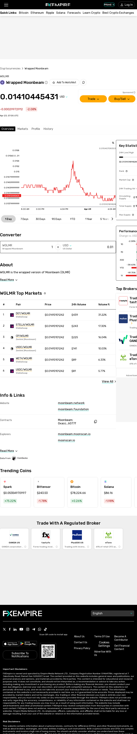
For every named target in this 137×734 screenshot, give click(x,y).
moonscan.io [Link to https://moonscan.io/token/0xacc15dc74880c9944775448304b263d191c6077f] (66, 440)
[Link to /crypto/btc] (24, 12)
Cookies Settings (104, 644)
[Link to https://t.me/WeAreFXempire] (33, 629)
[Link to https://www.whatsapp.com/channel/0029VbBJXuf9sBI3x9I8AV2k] (39, 630)
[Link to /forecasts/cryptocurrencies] (74, 12)
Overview (7, 129)
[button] (6, 5)
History (48, 129)
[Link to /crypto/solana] (60, 12)
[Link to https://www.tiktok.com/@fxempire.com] (45, 630)
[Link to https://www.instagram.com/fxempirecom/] (27, 630)
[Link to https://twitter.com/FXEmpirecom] (4, 629)
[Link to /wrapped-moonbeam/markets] (109, 381)
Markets (22, 129)
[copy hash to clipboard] (95, 421)
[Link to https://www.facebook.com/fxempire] (10, 629)
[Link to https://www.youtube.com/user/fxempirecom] (21, 629)
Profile (36, 129)
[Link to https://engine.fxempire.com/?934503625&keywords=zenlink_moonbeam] (26, 337)
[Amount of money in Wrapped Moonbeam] (39, 247)
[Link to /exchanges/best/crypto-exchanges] (118, 12)
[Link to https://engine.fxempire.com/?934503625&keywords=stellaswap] (26, 315)
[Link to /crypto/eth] (37, 12)
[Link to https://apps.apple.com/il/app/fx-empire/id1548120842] (11, 644)
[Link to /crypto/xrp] (50, 12)
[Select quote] (64, 96)
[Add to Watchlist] (64, 82)
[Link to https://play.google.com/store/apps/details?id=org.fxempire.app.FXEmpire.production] (28, 644)
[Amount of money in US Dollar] (99, 247)
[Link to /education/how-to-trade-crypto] (91, 12)
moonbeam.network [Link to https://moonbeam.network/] (71, 403)
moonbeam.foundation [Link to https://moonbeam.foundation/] (73, 409)
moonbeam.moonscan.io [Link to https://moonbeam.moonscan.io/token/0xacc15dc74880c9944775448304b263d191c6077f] (74, 434)
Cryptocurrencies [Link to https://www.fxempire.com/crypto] (10, 68)
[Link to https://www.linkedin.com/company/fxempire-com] (15, 630)
